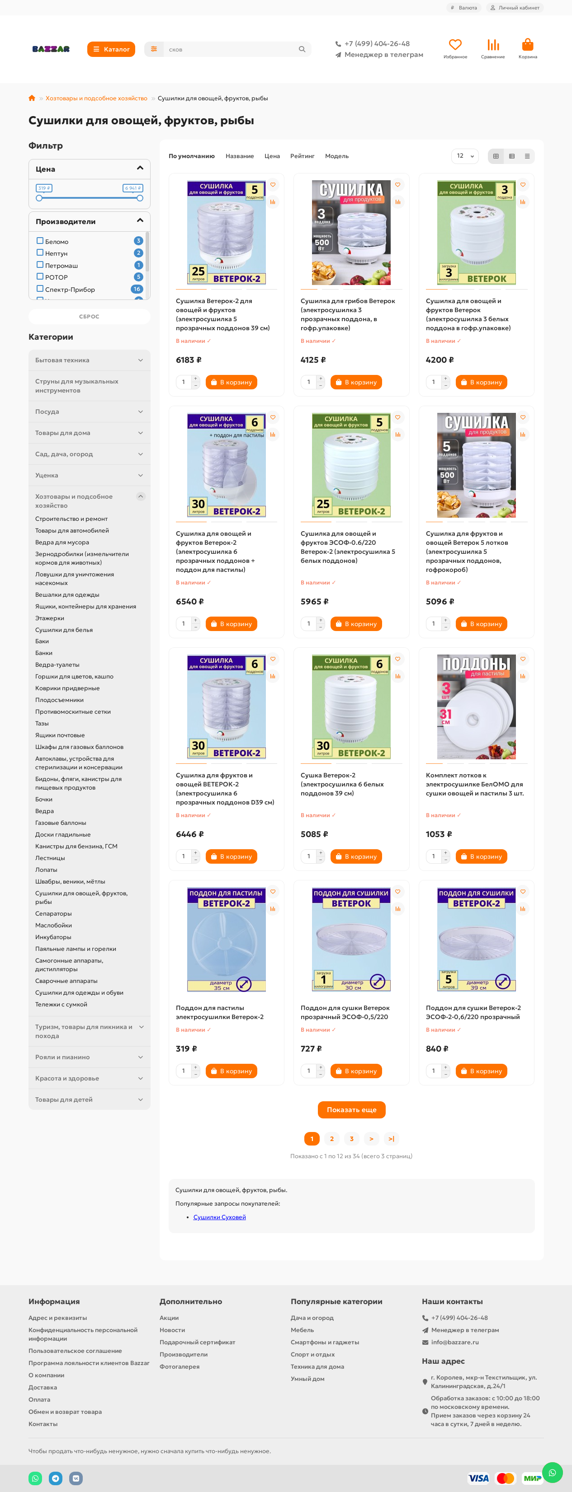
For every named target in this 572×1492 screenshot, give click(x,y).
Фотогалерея (180, 1366)
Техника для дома (317, 1366)
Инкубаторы (53, 937)
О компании (46, 1375)
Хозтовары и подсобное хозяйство (96, 98)
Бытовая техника (90, 360)
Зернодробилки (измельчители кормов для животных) (82, 558)
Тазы (42, 723)
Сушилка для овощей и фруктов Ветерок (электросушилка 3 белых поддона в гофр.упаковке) (468, 314)
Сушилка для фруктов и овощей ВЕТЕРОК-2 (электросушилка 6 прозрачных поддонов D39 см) (225, 788)
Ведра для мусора (62, 542)
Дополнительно (191, 1301)
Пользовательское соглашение (75, 1351)
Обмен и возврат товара (65, 1412)
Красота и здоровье (90, 1078)
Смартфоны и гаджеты (325, 1342)
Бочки (43, 799)
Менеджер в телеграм (377, 55)
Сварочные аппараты (66, 981)
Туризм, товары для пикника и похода (90, 1031)
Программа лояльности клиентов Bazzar (89, 1363)
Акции (169, 1318)
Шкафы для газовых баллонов (79, 747)
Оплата (39, 1399)
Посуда (90, 411)
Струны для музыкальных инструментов (76, 385)
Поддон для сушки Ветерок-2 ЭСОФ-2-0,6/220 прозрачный (473, 1012)
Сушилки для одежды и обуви (79, 992)
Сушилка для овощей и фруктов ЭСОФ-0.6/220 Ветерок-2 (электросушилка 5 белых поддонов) (348, 547)
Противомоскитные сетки (73, 712)
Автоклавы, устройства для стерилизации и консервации (79, 763)
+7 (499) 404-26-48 (371, 44)
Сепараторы (53, 913)
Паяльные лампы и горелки (75, 949)
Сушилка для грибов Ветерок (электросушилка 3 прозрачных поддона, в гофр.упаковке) (348, 314)
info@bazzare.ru (455, 1342)
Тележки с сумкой (61, 1004)
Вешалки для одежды (67, 595)
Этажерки (49, 618)
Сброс (89, 316)
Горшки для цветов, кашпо (74, 676)
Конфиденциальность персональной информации (82, 1334)
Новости (172, 1330)
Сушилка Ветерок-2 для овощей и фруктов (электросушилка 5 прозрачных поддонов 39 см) (223, 314)
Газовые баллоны (60, 823)
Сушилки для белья (64, 630)
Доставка (42, 1387)
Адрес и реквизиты (57, 1318)
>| (391, 1139)
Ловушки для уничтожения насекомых (74, 579)
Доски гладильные (63, 834)
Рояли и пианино (90, 1057)
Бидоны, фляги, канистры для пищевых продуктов (78, 783)
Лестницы (50, 858)
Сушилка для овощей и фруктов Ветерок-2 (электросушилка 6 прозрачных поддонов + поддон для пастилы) (215, 551)
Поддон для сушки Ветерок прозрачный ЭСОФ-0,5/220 (345, 1012)
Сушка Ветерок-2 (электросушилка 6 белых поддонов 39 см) (342, 784)
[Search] (238, 49)
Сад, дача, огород (90, 453)
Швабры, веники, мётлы (70, 881)
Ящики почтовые (60, 735)
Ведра (44, 811)
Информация (54, 1301)
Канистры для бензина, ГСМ (76, 846)
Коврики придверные (67, 688)
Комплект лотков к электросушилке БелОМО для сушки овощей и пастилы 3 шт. (475, 784)
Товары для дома (90, 432)
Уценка (90, 475)
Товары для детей (90, 1099)
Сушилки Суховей (220, 1217)
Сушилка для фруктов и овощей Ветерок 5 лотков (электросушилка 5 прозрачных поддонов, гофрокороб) (467, 551)
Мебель (302, 1330)
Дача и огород (312, 1318)
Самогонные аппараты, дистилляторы (69, 965)
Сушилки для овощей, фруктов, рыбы (81, 897)
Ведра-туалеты (57, 665)
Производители (184, 1354)
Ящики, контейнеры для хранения (85, 606)
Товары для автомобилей (72, 530)
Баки (42, 641)
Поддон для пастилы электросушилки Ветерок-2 (220, 1012)
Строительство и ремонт (71, 519)
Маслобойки (53, 925)
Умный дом (308, 1379)
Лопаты (46, 870)
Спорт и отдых (313, 1354)
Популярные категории (337, 1301)
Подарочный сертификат (198, 1342)
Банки (43, 653)
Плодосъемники (59, 700)
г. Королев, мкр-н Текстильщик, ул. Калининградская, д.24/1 (484, 1382)
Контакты (43, 1424)
